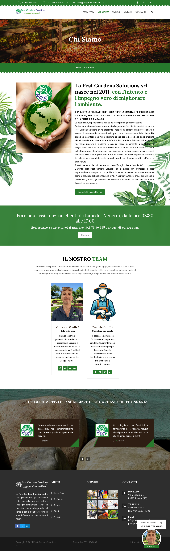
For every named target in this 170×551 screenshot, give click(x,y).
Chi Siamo (103, 12)
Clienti (128, 12)
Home (79, 67)
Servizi (116, 12)
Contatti (141, 12)
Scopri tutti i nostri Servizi (90, 192)
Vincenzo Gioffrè (67, 327)
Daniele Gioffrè (102, 327)
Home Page (88, 12)
